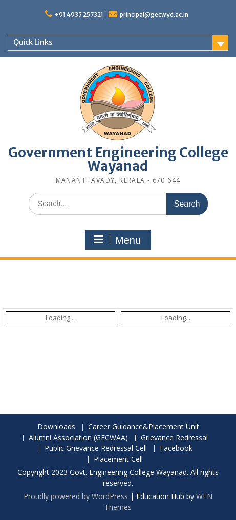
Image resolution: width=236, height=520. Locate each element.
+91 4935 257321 (78, 14)
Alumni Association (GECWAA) (78, 438)
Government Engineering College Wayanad (118, 159)
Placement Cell (118, 459)
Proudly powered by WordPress (76, 496)
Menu (117, 240)
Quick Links (32, 42)
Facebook (176, 448)
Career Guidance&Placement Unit (143, 427)
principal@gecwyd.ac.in (154, 14)
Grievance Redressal (174, 438)
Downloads (56, 427)
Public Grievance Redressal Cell (96, 448)
